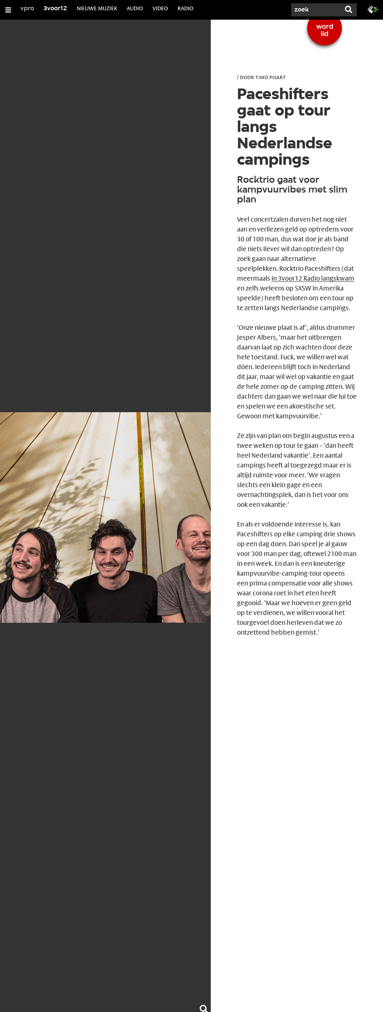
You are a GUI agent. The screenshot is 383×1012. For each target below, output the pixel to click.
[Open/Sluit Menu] (8, 10)
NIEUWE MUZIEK (97, 8)
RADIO (186, 8)
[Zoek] (315, 9)
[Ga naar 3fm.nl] (373, 9)
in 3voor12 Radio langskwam (312, 278)
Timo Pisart (270, 77)
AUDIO (135, 8)
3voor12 (55, 8)
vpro (27, 8)
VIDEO (160, 8)
